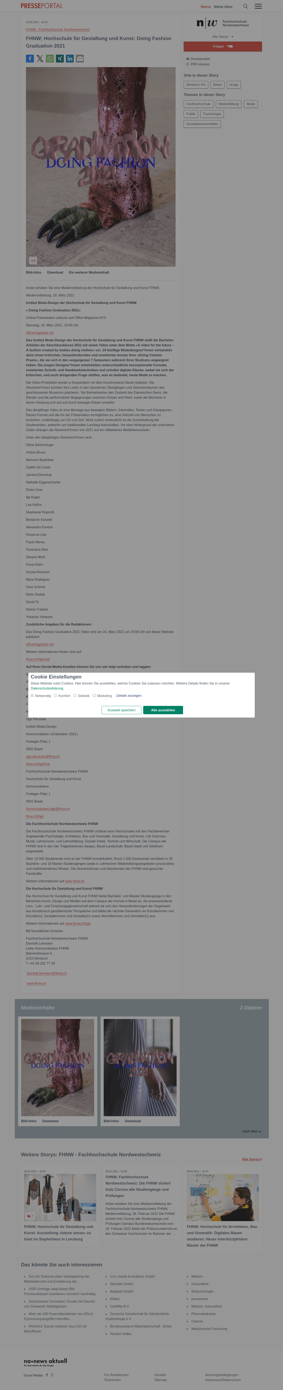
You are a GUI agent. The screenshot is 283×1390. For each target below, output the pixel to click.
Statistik (84, 696)
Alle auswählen (163, 710)
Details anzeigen (129, 695)
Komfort (64, 696)
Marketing (104, 696)
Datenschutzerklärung (47, 688)
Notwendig (43, 696)
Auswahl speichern (121, 710)
